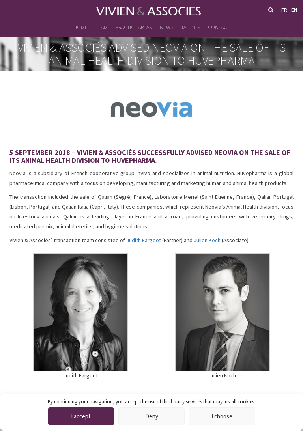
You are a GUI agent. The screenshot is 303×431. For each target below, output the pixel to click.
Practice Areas (134, 27)
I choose (221, 416)
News (166, 27)
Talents (190, 27)
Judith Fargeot (143, 240)
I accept (81, 416)
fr (284, 9)
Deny (151, 416)
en (294, 9)
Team (101, 27)
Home (80, 27)
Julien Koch (207, 240)
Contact (219, 27)
